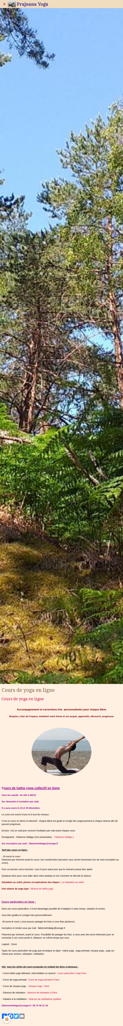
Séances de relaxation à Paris (42, 992)
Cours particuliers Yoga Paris (71, 973)
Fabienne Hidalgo (63, 837)
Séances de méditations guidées (45, 999)
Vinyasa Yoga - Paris (39, 986)
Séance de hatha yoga (42, 888)
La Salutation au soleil (73, 882)
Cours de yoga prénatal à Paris (43, 979)
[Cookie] (6, 1019)
